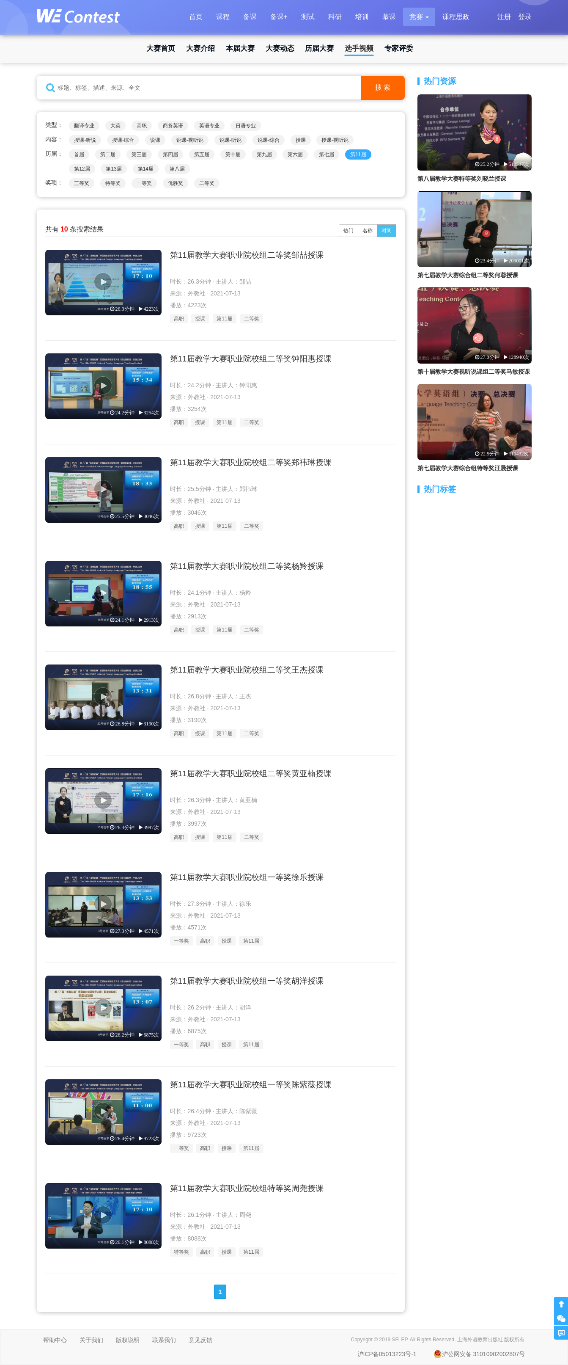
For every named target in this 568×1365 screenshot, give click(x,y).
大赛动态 (280, 48)
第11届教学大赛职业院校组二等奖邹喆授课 (247, 255)
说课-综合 (269, 140)
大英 (115, 126)
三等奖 (81, 183)
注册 (504, 16)
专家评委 (398, 48)
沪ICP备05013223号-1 (387, 1354)
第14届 (146, 169)
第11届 (358, 154)
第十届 (233, 154)
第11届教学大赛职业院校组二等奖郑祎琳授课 (251, 462)
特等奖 (113, 183)
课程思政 (455, 16)
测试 (308, 16)
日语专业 (246, 126)
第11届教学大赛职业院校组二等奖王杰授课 (247, 669)
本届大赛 (240, 48)
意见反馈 (200, 1340)
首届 (79, 154)
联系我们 (164, 1340)
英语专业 (209, 126)
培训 (362, 16)
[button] (419, 17)
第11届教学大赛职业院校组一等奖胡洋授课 (247, 980)
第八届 (177, 169)
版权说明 (128, 1340)
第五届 (201, 154)
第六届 (295, 154)
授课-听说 (85, 140)
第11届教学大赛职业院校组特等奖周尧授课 (247, 1188)
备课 (250, 16)
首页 (196, 16)
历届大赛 (319, 48)
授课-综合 (123, 140)
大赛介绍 (200, 48)
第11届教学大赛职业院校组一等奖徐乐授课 (247, 877)
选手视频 (359, 48)
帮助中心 (55, 1340)
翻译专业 (84, 126)
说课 (155, 140)
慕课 (389, 16)
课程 (223, 16)
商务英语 (173, 126)
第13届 (113, 169)
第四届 (170, 154)
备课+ (279, 16)
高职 (142, 126)
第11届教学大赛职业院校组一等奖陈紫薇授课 (251, 1084)
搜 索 (382, 87)
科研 (335, 16)
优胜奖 (175, 183)
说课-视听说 (189, 140)
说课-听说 (230, 140)
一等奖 (144, 183)
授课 (301, 140)
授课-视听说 (334, 140)
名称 (367, 231)
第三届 (139, 154)
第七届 (326, 154)
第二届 (107, 154)
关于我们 (91, 1340)
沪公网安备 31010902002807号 (479, 1354)
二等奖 (206, 183)
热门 (348, 231)
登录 (525, 16)
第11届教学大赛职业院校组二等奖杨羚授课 (247, 566)
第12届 (82, 169)
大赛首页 (160, 48)
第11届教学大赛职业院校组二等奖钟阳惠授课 (251, 358)
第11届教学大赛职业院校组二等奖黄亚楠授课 (251, 773)
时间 (386, 231)
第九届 (264, 154)
